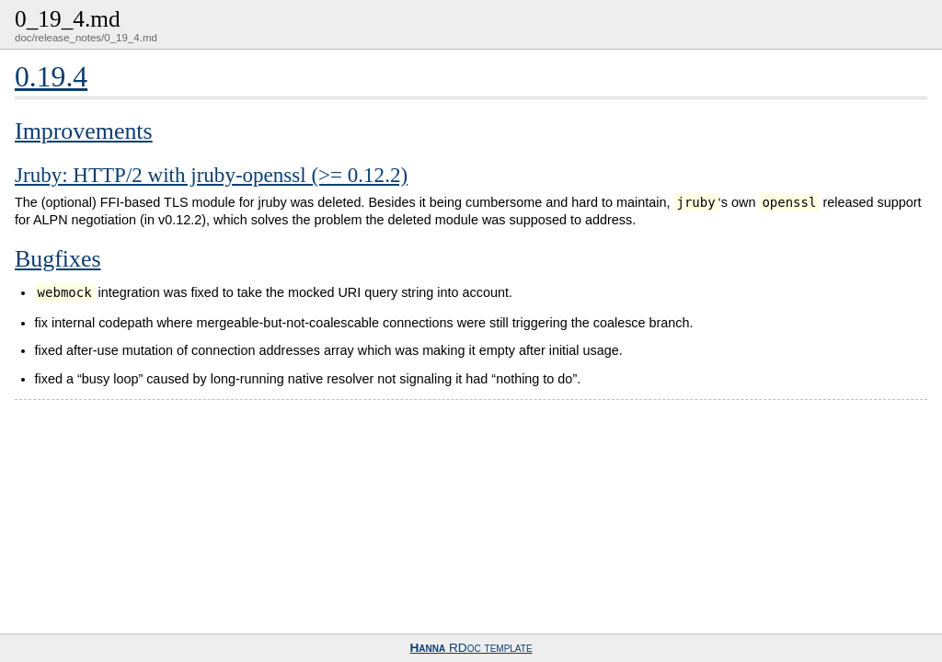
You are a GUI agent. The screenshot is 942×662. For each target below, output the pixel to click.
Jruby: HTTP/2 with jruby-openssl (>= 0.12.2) (211, 175)
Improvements (84, 131)
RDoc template (470, 648)
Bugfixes (58, 258)
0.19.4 (51, 77)
